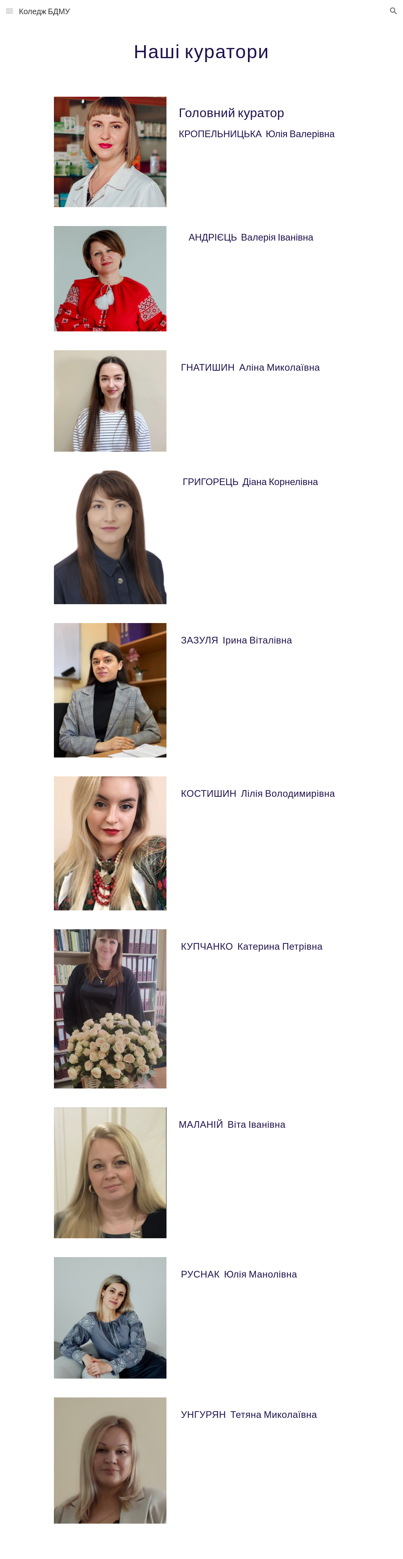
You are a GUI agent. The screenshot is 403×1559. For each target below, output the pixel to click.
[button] (9, 11)
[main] (201, 49)
